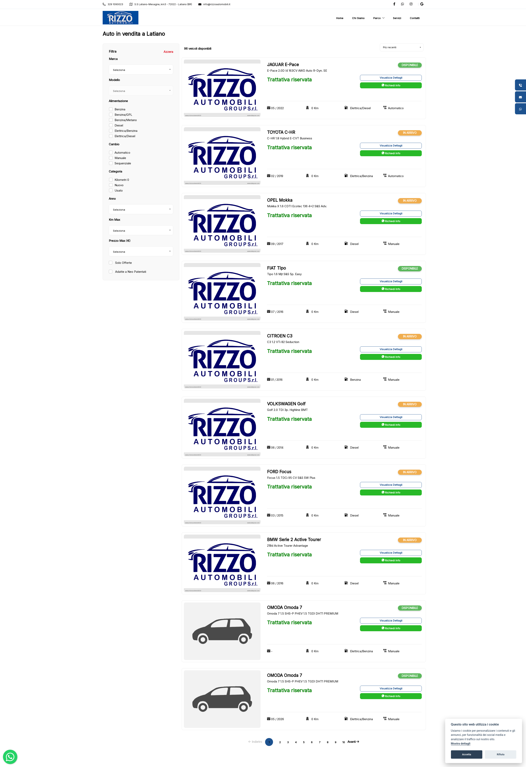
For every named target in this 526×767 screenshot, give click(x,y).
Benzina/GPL (123, 115)
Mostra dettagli (460, 743)
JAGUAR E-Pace (283, 64)
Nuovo (119, 185)
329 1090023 (113, 4)
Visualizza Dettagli (391, 77)
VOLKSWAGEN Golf (286, 403)
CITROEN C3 (279, 335)
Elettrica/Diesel (125, 136)
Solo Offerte (123, 263)
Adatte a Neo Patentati (130, 272)
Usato (119, 190)
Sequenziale (123, 163)
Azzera (168, 52)
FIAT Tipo (276, 268)
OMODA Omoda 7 (284, 607)
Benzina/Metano (126, 120)
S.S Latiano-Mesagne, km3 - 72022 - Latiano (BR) (160, 4)
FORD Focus (279, 471)
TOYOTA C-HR (281, 132)
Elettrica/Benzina (126, 131)
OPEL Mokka (279, 200)
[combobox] (141, 69)
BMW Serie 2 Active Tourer (294, 539)
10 (343, 742)
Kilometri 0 (122, 180)
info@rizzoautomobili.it (214, 4)
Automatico (122, 152)
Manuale (120, 158)
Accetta (466, 754)
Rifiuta (500, 754)
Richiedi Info (391, 85)
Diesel (119, 125)
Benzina (120, 109)
